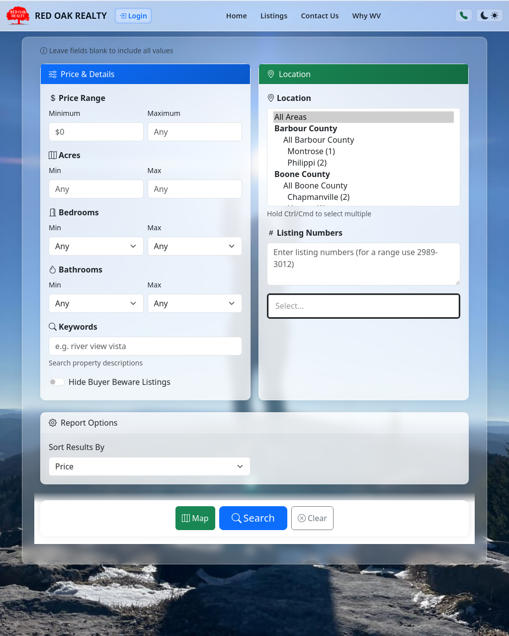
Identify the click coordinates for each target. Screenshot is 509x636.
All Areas (363, 117)
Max (155, 170)
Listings (273, 15)
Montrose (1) (363, 151)
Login (133, 15)
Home (236, 15)
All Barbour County (363, 140)
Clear (312, 518)
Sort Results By (76, 447)
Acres (65, 155)
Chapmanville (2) (363, 197)
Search (253, 518)
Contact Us (320, 15)
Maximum (164, 113)
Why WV (366, 15)
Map (195, 518)
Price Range (77, 97)
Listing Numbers (304, 232)
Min (55, 170)
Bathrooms (75, 269)
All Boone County (363, 185)
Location (289, 97)
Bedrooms (74, 212)
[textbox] (363, 306)
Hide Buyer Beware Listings (119, 381)
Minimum (64, 113)
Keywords (73, 326)
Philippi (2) (363, 163)
